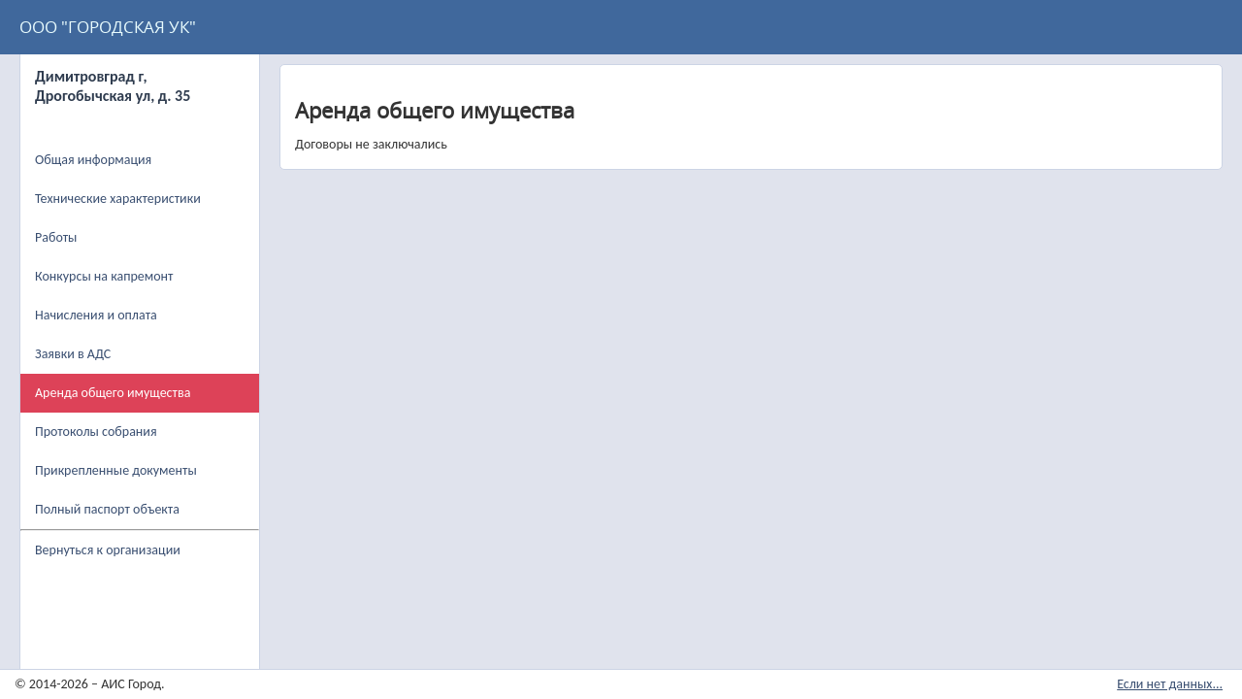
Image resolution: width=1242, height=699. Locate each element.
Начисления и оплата (96, 315)
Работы (56, 237)
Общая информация (93, 159)
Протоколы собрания (96, 431)
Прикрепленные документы (116, 470)
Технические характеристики (118, 198)
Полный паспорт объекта (107, 509)
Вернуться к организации (107, 550)
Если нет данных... (1170, 684)
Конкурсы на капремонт (104, 276)
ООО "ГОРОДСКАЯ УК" (107, 27)
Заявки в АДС (73, 354)
